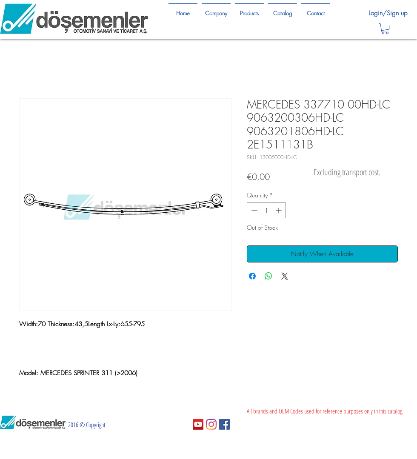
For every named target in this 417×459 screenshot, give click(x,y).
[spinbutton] (266, 210)
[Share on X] (285, 276)
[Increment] (279, 210)
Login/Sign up (387, 13)
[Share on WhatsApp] (268, 276)
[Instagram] (211, 424)
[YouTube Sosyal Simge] (198, 424)
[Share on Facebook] (252, 276)
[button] (385, 28)
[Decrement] (253, 210)
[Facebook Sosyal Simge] (224, 424)
